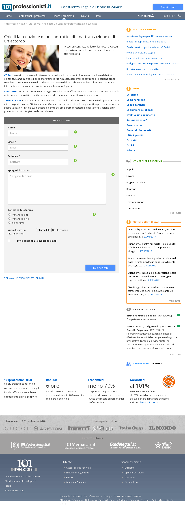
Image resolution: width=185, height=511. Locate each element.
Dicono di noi (134, 125)
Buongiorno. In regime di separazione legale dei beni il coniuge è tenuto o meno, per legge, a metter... (152, 276)
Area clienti (146, 16)
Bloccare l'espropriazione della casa (146, 41)
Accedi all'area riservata (78, 467)
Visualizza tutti (172, 79)
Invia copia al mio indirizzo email (37, 240)
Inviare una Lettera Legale (140, 52)
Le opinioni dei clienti (139, 109)
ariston (48, 428)
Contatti (131, 140)
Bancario (131, 189)
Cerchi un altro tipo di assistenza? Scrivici (148, 47)
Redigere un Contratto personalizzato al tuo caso (153, 63)
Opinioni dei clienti (134, 472)
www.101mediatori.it (80, 446)
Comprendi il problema (32, 16)
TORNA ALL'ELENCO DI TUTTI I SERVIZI (24, 278)
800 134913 (172, 16)
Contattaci (129, 477)
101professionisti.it (14, 23)
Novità (85, 16)
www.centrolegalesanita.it (164, 446)
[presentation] (35, 254)
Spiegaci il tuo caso (19, 170)
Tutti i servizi (34, 23)
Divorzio (130, 195)
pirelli (79, 428)
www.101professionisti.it (30, 446)
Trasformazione (135, 202)
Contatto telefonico (20, 210)
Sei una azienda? (136, 120)
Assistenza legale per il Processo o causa (149, 36)
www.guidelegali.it (125, 446)
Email (12, 141)
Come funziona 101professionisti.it (22, 476)
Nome (11, 127)
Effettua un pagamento (140, 115)
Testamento (133, 208)
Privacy (130, 150)
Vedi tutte (175, 212)
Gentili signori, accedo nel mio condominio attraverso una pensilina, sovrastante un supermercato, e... (151, 291)
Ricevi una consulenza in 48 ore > (144, 69)
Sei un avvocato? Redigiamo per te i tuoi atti (150, 74)
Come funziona (135, 99)
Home (8, 16)
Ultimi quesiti (134, 135)
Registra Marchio (135, 182)
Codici (130, 145)
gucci (16, 428)
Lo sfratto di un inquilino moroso (144, 58)
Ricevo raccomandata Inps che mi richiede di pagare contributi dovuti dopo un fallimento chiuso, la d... (152, 262)
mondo (162, 428)
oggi (131, 428)
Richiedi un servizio (14, 490)
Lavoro (130, 176)
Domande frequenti (138, 130)
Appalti (130, 169)
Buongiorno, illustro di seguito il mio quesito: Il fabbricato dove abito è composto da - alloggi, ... (152, 247)
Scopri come (168, 7)
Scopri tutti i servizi (150, 402)
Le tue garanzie (135, 104)
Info (98, 16)
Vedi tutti (174, 300)
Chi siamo (132, 94)
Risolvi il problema (63, 16)
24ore (102, 428)
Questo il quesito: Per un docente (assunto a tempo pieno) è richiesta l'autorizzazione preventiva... (151, 233)
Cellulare (14, 156)
